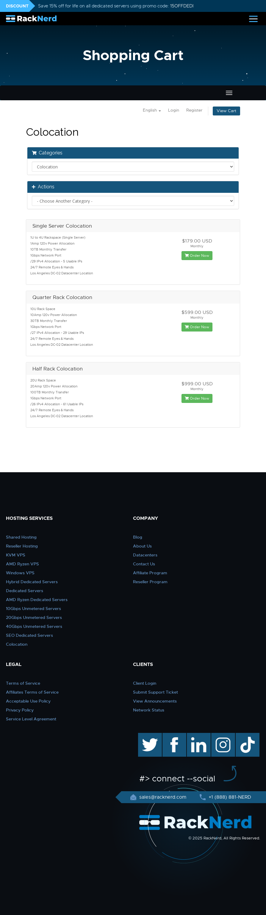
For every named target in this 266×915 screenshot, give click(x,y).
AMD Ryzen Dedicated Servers (37, 599)
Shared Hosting (21, 537)
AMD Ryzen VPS (22, 564)
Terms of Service (23, 683)
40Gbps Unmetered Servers (34, 626)
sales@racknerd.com (163, 797)
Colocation (16, 644)
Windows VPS (20, 572)
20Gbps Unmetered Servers (34, 617)
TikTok (243, 736)
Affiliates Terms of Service (32, 692)
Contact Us (144, 564)
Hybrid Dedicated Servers (32, 581)
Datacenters (145, 555)
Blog (137, 537)
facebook (173, 736)
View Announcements (155, 701)
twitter (145, 736)
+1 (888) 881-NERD (229, 797)
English (152, 110)
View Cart (226, 110)
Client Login (144, 683)
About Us (142, 546)
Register (194, 110)
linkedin (195, 736)
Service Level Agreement (31, 719)
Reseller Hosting (22, 546)
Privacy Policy (20, 710)
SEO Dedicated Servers (29, 635)
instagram (222, 736)
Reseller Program (150, 581)
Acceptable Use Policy (28, 701)
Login (173, 110)
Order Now (197, 255)
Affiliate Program (150, 572)
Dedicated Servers (24, 590)
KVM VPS (15, 555)
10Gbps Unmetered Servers (33, 608)
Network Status (148, 710)
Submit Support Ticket (155, 692)
